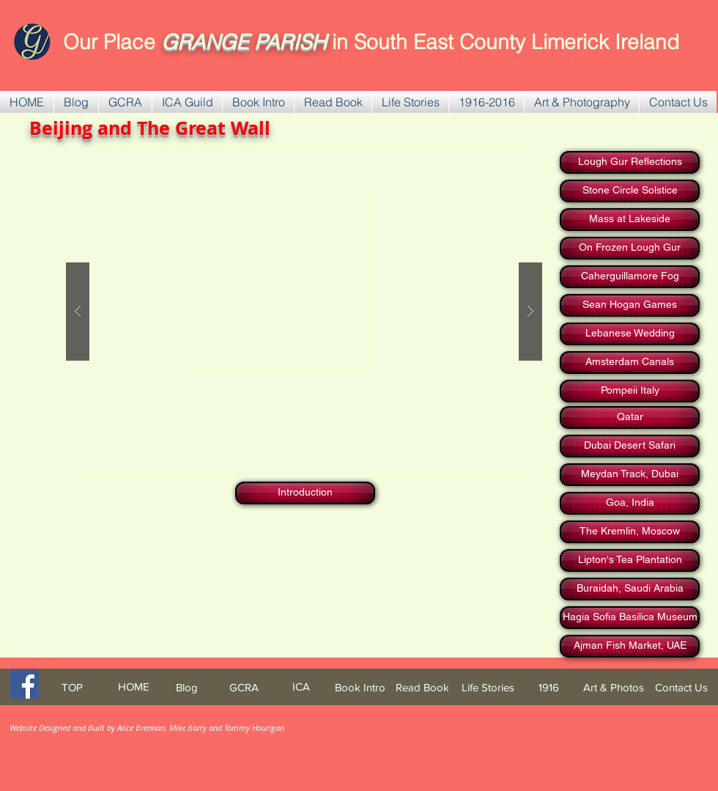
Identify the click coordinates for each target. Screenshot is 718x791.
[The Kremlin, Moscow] (630, 531)
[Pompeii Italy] (630, 391)
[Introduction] (305, 493)
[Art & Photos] (613, 687)
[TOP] (71, 687)
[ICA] (301, 686)
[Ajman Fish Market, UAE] (630, 646)
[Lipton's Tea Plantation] (630, 560)
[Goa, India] (630, 503)
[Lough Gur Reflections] (630, 162)
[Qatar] (630, 417)
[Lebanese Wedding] (630, 334)
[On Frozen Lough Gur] (630, 248)
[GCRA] (244, 687)
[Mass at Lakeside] (630, 219)
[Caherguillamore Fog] (630, 276)
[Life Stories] (487, 687)
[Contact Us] (681, 687)
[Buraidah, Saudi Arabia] (630, 589)
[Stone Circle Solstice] (630, 191)
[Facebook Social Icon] (24, 684)
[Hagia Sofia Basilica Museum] (630, 617)
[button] (125, 102)
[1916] (548, 687)
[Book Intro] (360, 687)
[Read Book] (422, 687)
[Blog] (186, 687)
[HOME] (133, 686)
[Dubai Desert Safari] (630, 446)
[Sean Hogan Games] (630, 305)
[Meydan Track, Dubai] (630, 474)
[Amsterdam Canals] (630, 362)
